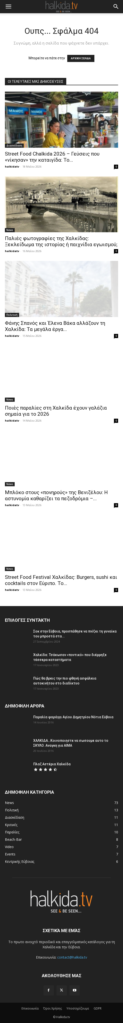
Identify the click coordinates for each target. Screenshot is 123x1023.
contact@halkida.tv (72, 957)
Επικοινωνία (30, 1008)
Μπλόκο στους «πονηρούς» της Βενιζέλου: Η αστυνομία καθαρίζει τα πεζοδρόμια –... (56, 495)
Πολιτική (12, 315)
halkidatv (12, 166)
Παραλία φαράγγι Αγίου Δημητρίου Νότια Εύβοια (73, 717)
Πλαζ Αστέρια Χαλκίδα (52, 764)
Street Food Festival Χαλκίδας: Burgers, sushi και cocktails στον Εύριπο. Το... (61, 580)
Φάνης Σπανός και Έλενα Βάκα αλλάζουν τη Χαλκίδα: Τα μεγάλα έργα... (55, 326)
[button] (8, 6)
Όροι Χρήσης (52, 1008)
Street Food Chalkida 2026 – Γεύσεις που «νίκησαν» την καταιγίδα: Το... (52, 157)
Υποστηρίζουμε (78, 1008)
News (9, 230)
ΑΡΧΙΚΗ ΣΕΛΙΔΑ (81, 58)
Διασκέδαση (14, 145)
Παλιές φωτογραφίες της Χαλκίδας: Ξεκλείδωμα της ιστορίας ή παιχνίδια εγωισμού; (61, 241)
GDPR (97, 1008)
